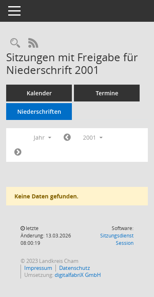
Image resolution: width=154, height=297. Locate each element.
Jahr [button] (42, 137)
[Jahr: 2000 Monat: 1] (67, 137)
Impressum (38, 268)
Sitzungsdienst (116, 239)
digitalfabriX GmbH (78, 275)
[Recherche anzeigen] (15, 43)
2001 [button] (93, 137)
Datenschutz (74, 268)
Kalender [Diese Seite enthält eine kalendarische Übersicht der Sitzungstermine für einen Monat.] (39, 93)
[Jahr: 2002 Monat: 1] (18, 152)
